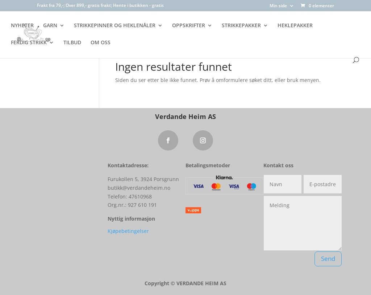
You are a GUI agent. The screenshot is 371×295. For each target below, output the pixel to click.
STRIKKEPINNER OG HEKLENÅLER (114, 26)
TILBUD (72, 43)
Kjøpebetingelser (128, 231)
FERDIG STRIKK (29, 43)
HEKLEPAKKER (295, 26)
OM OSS (101, 43)
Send (328, 258)
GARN (50, 26)
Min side (278, 6)
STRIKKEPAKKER (241, 26)
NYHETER (22, 26)
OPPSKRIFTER (188, 26)
